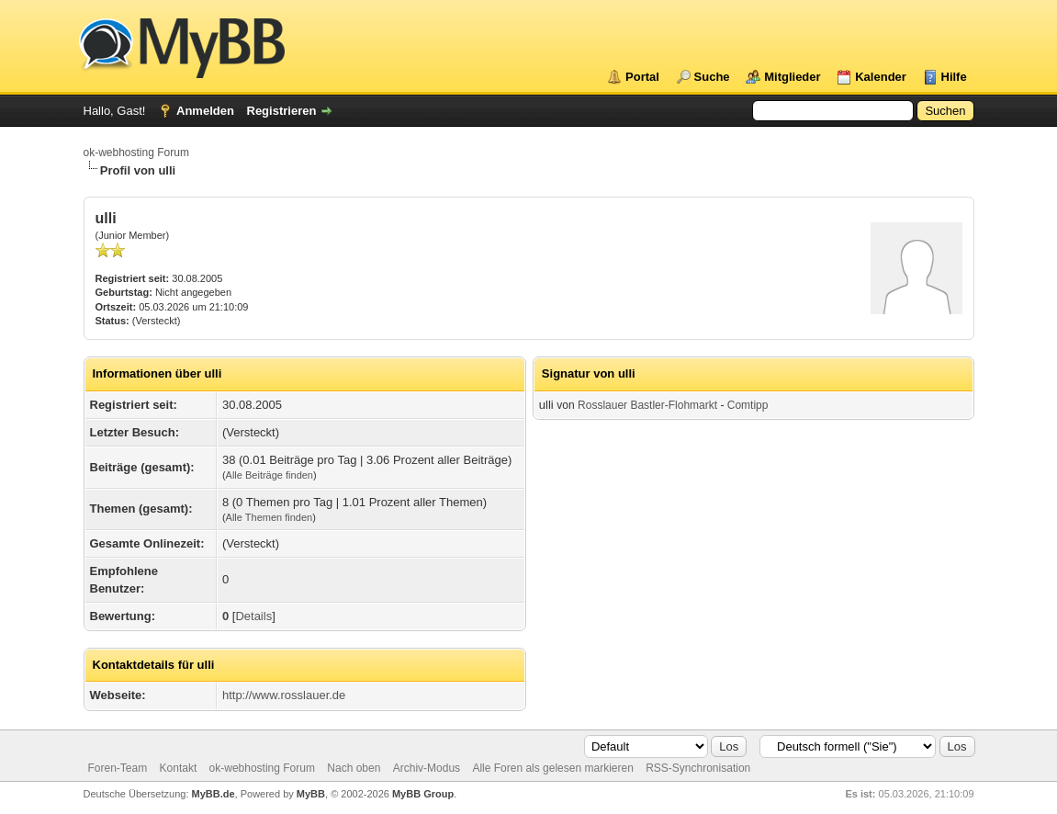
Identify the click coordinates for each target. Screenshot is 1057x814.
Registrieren (282, 111)
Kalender (880, 77)
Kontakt (178, 768)
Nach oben (353, 768)
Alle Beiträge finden (269, 474)
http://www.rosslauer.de (283, 695)
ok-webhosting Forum (136, 152)
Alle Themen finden (269, 517)
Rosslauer (602, 405)
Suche (712, 77)
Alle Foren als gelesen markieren (552, 768)
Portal (642, 77)
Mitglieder (792, 77)
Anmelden (205, 111)
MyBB (311, 793)
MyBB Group (423, 793)
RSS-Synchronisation (698, 768)
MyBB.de (213, 793)
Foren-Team (118, 768)
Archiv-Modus (426, 768)
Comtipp (748, 405)
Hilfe (954, 77)
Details (253, 616)
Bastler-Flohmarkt (673, 405)
